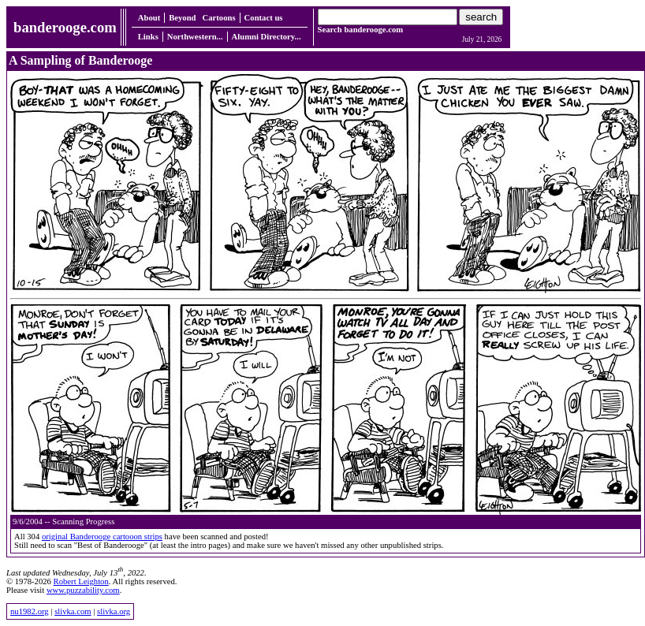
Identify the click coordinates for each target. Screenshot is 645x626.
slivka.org (113, 611)
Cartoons (219, 17)
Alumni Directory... (266, 36)
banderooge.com (65, 27)
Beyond (182, 17)
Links (148, 36)
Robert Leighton (81, 581)
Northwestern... (195, 36)
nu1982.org (29, 611)
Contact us (263, 17)
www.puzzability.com (83, 590)
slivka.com (72, 611)
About (149, 17)
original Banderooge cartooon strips (102, 536)
